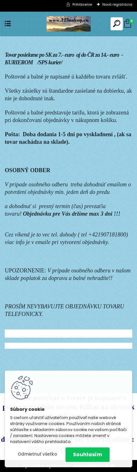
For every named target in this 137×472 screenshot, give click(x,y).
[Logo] (69, 24)
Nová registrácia (117, 4)
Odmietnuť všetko (37, 454)
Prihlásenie (82, 4)
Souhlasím (87, 454)
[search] (117, 23)
